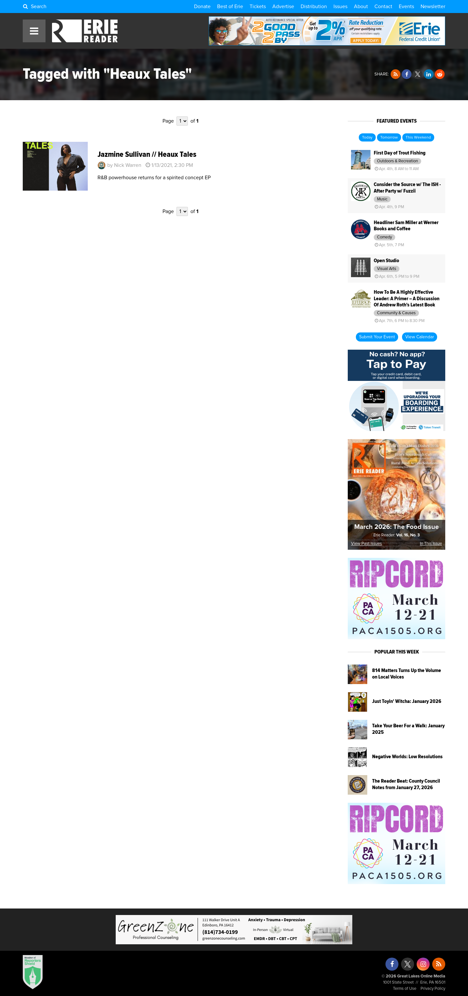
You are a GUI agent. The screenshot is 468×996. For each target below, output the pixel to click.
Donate (202, 6)
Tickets (258, 6)
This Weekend (418, 138)
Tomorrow (389, 138)
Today (367, 138)
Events (406, 6)
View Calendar (419, 337)
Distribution (314, 6)
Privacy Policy (433, 989)
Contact (383, 6)
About (361, 6)
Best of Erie (230, 6)
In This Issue (431, 544)
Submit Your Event (377, 337)
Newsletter (433, 6)
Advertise (283, 6)
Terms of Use (404, 989)
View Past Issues (366, 544)
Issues (340, 6)
